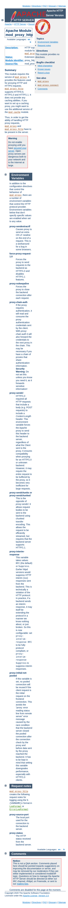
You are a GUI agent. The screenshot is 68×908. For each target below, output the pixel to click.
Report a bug (43, 72)
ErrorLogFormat (18, 809)
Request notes (44, 45)
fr (30, 42)
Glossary (52, 6)
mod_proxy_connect (48, 85)
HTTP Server (20, 24)
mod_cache (14, 112)
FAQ (45, 6)
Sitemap (62, 6)
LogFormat (15, 806)
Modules (26, 6)
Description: (11, 47)
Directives (36, 6)
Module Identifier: (14, 60)
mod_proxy (31, 53)
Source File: (11, 63)
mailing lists (22, 884)
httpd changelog (45, 65)
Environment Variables (48, 42)
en (29, 39)
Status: (9, 57)
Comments (43, 89)
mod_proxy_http (14, 89)
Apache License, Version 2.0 (36, 895)
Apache (8, 24)
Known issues (44, 69)
